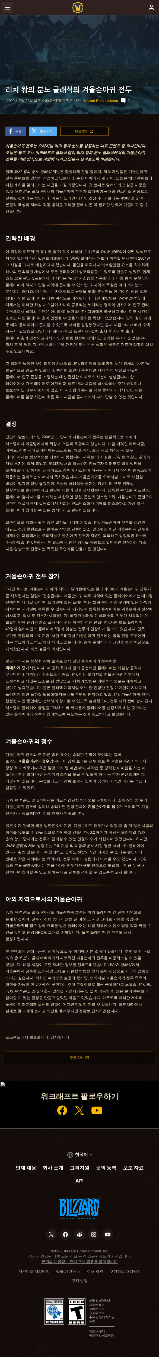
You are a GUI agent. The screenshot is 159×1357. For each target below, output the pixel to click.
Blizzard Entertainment (100, 101)
